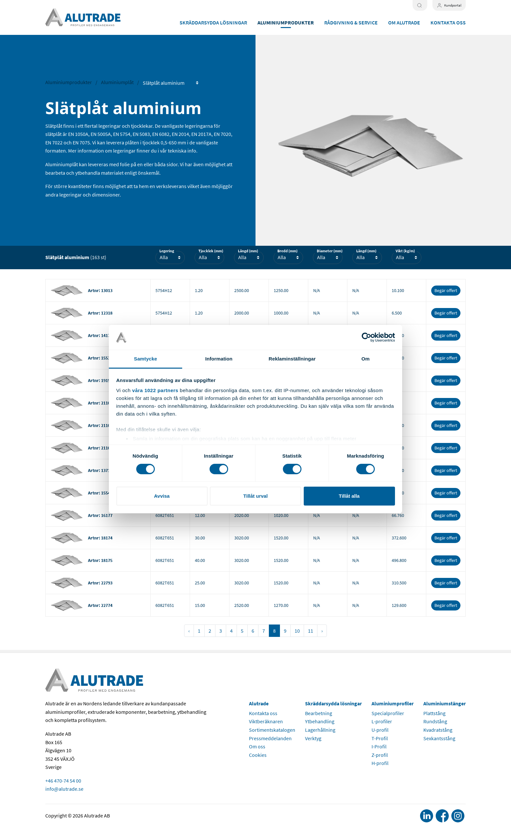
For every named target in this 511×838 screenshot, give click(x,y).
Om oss (257, 746)
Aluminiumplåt (117, 82)
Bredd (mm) (287, 251)
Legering (166, 251)
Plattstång (434, 713)
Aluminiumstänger (444, 703)
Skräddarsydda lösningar (333, 703)
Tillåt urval (255, 496)
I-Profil (379, 746)
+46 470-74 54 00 (63, 780)
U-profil (380, 730)
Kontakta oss (448, 22)
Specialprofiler (388, 713)
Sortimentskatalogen (272, 730)
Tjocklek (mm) (210, 251)
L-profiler (382, 721)
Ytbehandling (319, 721)
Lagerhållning (320, 730)
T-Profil (380, 738)
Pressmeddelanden (270, 738)
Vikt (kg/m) (405, 251)
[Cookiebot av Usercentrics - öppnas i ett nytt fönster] (366, 337)
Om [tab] (365, 358)
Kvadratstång (437, 730)
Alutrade (259, 703)
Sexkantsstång (439, 738)
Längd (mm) (248, 251)
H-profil (380, 763)
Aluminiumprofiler (393, 703)
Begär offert (445, 290)
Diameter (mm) (330, 251)
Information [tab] (219, 358)
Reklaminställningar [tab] (292, 358)
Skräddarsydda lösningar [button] (213, 22)
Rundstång (435, 721)
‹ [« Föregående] (189, 630)
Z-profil (380, 755)
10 (297, 630)
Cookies (258, 755)
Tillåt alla (349, 496)
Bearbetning (318, 713)
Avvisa (162, 496)
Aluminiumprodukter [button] (285, 22)
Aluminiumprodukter (68, 82)
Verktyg (313, 738)
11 (310, 630)
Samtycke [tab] (145, 358)
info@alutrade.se (64, 789)
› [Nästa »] (322, 630)
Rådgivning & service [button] (351, 22)
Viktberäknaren (266, 721)
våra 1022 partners (155, 390)
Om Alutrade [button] (404, 22)
